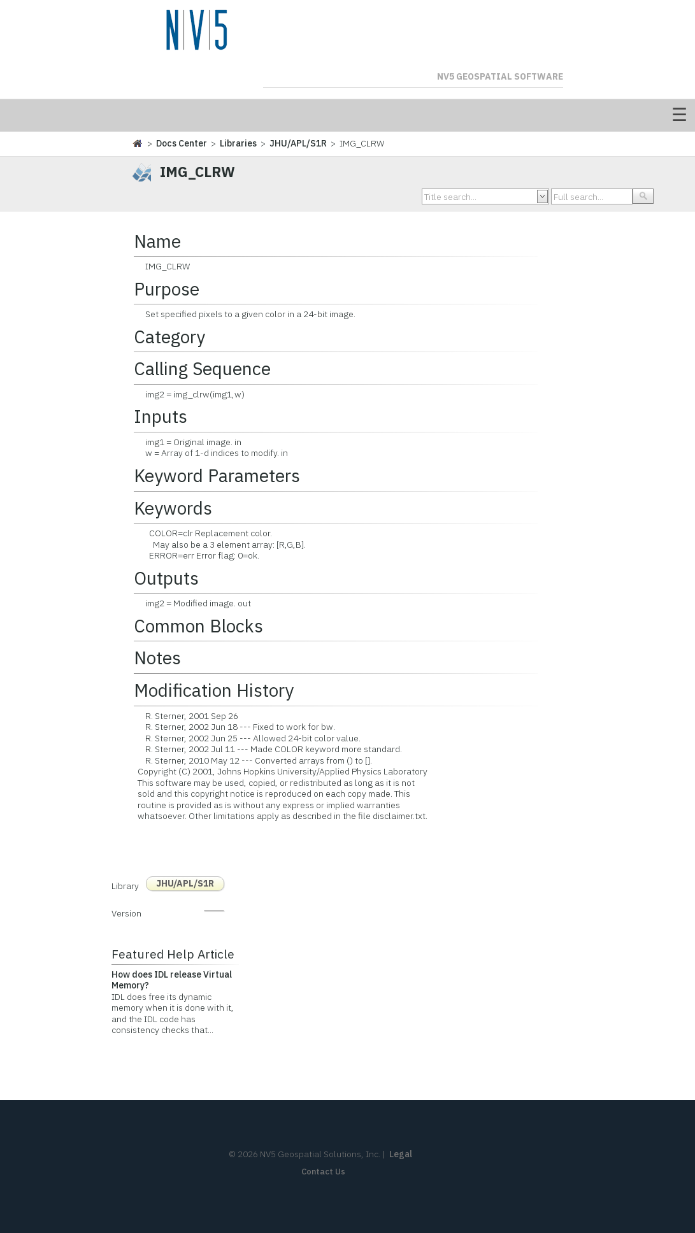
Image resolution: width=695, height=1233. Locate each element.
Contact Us (323, 1171)
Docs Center (181, 143)
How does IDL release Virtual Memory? (171, 980)
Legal (400, 1154)
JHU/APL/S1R (298, 143)
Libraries (238, 143)
